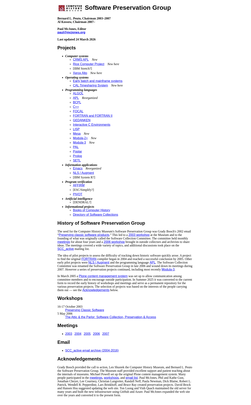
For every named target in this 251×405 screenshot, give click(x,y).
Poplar (77, 151)
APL (76, 98)
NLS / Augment (83, 173)
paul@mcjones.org (71, 32)
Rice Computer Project (88, 64)
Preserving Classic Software (84, 310)
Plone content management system (103, 276)
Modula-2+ (80, 138)
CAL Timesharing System (90, 85)
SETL (77, 160)
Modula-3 (79, 142)
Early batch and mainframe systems (97, 81)
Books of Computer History (91, 210)
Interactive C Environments (91, 124)
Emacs (77, 168)
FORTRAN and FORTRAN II (92, 115)
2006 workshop (114, 242)
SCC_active (65, 249)
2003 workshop (139, 235)
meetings (63, 242)
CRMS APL (81, 59)
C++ (76, 106)
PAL (76, 147)
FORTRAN (89, 259)
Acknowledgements (95, 290)
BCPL (77, 102)
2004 (78, 333)
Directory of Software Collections (95, 214)
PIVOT (77, 194)
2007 (105, 333)
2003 (68, 333)
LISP (76, 129)
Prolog (77, 156)
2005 (87, 333)
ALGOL (78, 93)
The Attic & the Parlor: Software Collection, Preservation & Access (110, 317)
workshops (111, 377)
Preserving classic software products (84, 235)
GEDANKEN (81, 120)
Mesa (77, 133)
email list (132, 377)
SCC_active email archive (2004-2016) (92, 350)
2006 (96, 333)
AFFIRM (79, 185)
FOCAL (78, 111)
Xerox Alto (80, 73)
